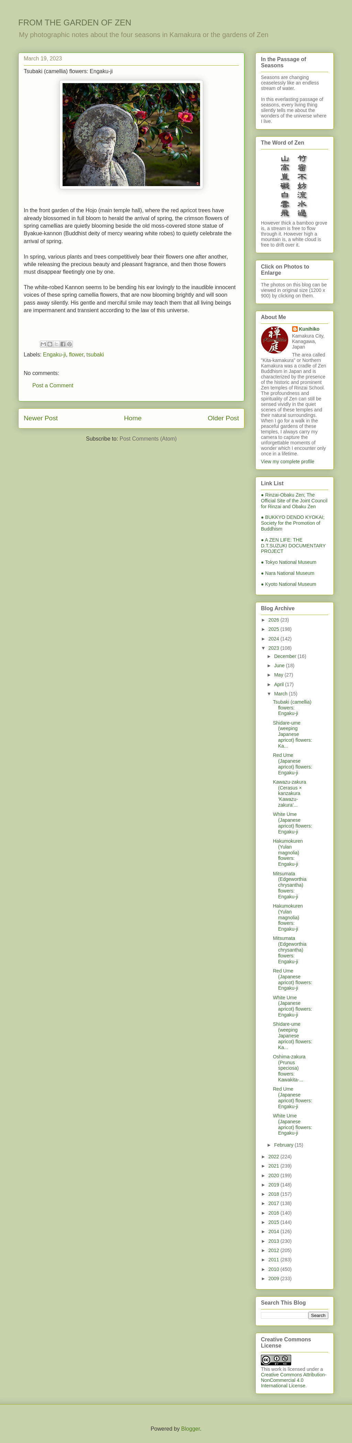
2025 (274, 629)
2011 (274, 1259)
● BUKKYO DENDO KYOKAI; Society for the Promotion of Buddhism (292, 523)
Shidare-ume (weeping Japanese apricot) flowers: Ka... (292, 734)
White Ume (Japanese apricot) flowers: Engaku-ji (292, 822)
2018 (274, 1194)
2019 (274, 1185)
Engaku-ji (54, 354)
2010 (274, 1269)
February (284, 1145)
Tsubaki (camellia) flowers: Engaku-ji (292, 707)
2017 (274, 1203)
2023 (274, 648)
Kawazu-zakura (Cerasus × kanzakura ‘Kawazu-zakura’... (289, 793)
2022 (274, 1156)
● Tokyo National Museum (289, 562)
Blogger (190, 1429)
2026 (274, 620)
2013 (274, 1241)
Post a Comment (52, 385)
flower (76, 354)
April (279, 684)
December (285, 656)
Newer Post (41, 418)
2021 (274, 1166)
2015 (274, 1222)
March (281, 693)
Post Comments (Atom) (148, 439)
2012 (274, 1250)
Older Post (223, 418)
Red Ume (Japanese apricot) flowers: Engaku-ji (292, 763)
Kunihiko (309, 329)
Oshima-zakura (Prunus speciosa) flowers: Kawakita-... (289, 1068)
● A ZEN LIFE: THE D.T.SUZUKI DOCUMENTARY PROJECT (293, 545)
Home (133, 418)
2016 (274, 1213)
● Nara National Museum (288, 573)
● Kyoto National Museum (288, 584)
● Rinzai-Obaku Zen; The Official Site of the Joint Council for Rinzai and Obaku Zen (294, 500)
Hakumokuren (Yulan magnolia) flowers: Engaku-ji (288, 852)
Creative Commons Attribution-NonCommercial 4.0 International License (294, 1380)
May (279, 675)
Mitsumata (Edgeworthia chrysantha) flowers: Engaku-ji (290, 885)
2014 (274, 1231)
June (280, 665)
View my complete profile (287, 461)
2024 (274, 638)
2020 (274, 1175)
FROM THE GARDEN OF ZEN (74, 22)
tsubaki (95, 354)
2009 (274, 1278)
